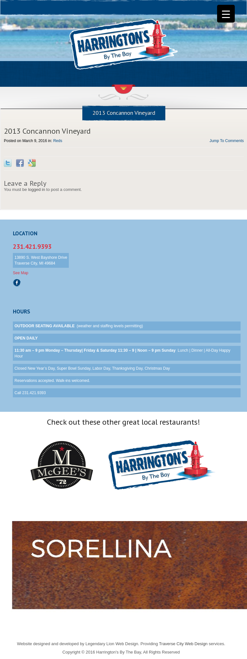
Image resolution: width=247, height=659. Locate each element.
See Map (20, 273)
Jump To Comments (227, 141)
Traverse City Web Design (183, 643)
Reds (57, 141)
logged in (36, 189)
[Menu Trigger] (226, 14)
